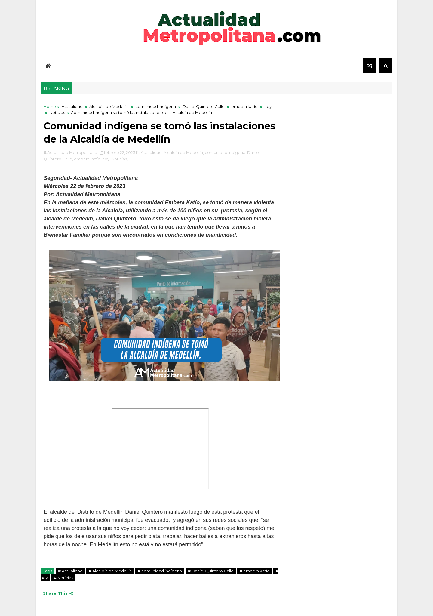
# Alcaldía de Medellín (110, 570)
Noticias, (119, 158)
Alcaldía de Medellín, (184, 152)
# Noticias (63, 577)
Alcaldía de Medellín (109, 106)
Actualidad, (152, 152)
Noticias (57, 112)
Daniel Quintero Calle (204, 106)
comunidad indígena (155, 106)
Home (50, 106)
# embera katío (255, 570)
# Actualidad (70, 570)
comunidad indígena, (225, 152)
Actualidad (72, 106)
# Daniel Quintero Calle (211, 570)
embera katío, (87, 158)
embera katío (244, 106)
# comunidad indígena (160, 570)
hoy (268, 106)
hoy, (106, 158)
